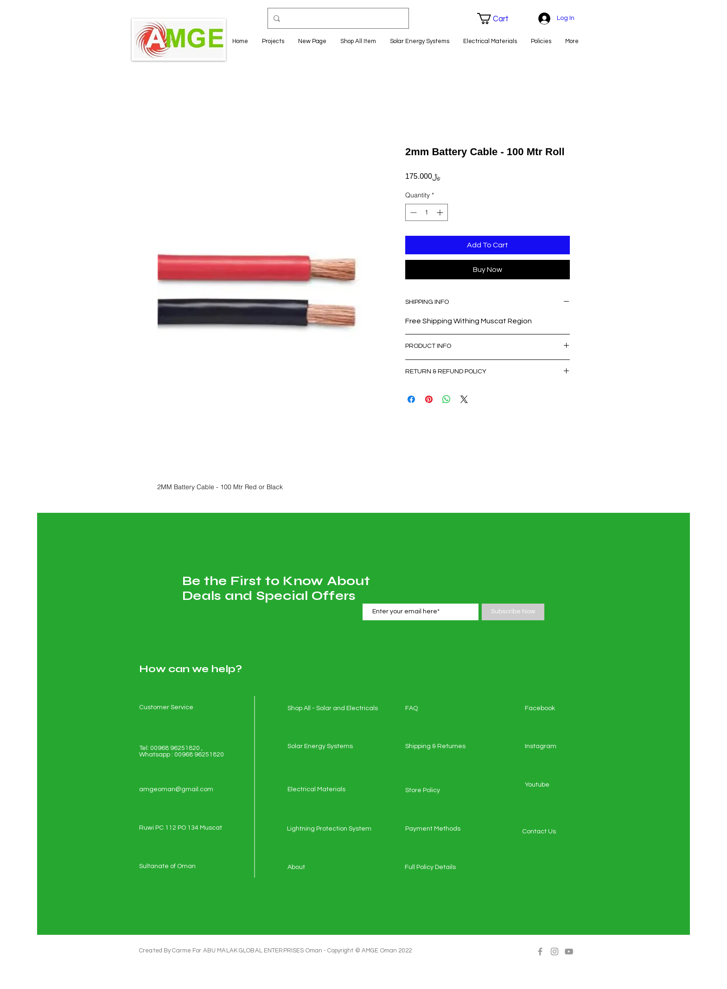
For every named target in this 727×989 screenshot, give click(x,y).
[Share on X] (464, 399)
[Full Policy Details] (438, 867)
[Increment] (440, 212)
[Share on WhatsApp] (446, 399)
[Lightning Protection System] (329, 829)
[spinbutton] (426, 212)
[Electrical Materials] (320, 789)
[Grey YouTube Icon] (569, 951)
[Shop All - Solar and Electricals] (332, 708)
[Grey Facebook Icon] (540, 951)
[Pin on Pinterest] (428, 399)
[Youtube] (558, 785)
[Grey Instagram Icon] (554, 951)
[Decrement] (412, 212)
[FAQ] (438, 708)
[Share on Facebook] (411, 399)
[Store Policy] (438, 790)
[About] (320, 867)
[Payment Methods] (438, 829)
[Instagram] (558, 746)
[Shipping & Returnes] (438, 746)
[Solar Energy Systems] (320, 746)
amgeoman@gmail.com (176, 789)
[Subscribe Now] (513, 612)
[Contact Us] (555, 832)
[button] (499, 18)
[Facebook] (558, 708)
